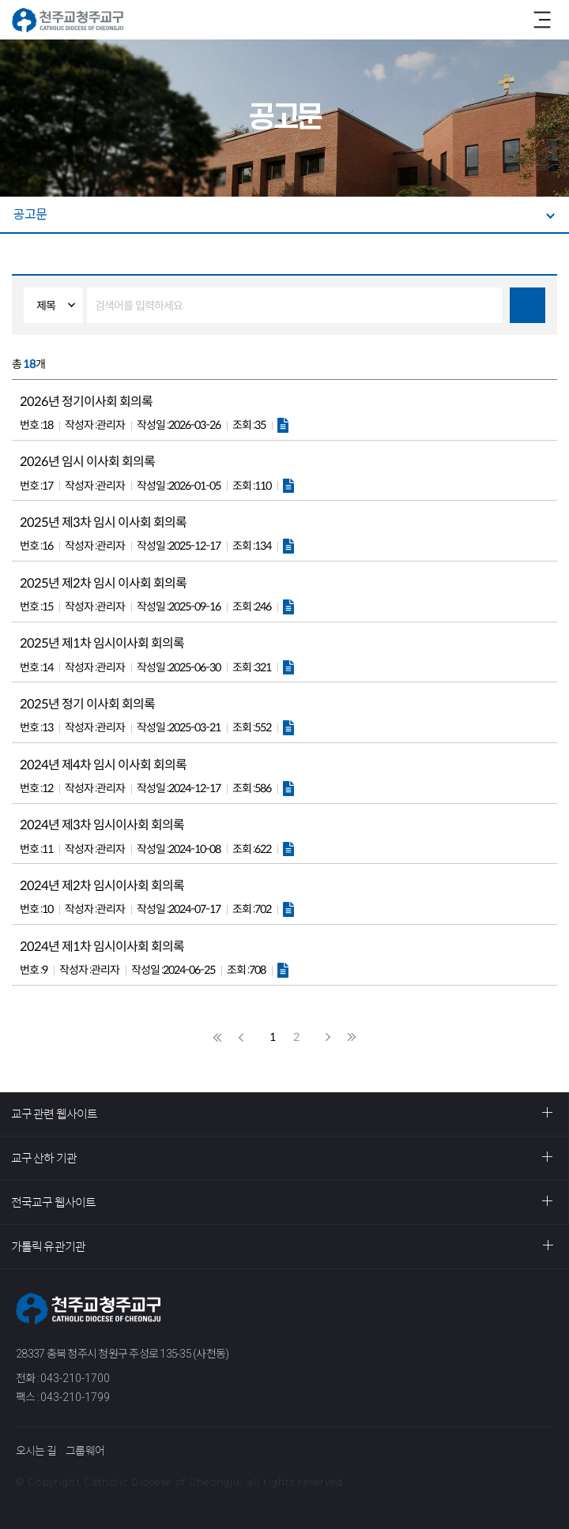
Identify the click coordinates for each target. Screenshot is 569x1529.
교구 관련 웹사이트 (54, 1113)
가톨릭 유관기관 (48, 1246)
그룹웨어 (85, 1451)
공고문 (30, 214)
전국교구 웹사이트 (53, 1202)
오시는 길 (36, 1451)
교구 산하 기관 (44, 1158)
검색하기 (527, 305)
